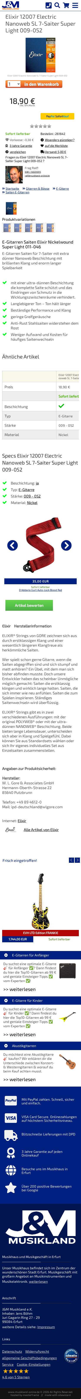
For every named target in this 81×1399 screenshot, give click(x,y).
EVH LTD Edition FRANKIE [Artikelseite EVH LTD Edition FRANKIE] (40, 933)
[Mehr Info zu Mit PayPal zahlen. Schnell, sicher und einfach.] (40, 1101)
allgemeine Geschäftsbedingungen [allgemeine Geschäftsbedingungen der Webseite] (29, 1358)
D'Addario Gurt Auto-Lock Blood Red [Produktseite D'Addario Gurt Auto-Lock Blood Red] (40, 589)
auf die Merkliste (54, 146)
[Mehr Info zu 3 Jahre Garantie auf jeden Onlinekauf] (40, 1153)
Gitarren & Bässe (37, 188)
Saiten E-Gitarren (17, 192)
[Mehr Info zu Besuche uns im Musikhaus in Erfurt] (40, 1171)
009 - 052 (32, 496)
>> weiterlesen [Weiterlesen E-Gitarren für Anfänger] (19, 989)
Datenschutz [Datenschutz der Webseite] (12, 1351)
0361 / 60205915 (33, 172)
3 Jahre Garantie (18, 146)
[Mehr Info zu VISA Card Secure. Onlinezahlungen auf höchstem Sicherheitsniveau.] (40, 1119)
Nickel (32, 502)
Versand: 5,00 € (53, 152)
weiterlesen (38, 1281)
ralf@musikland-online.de (37, 175)
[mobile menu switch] (75, 4)
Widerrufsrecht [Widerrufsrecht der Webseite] (37, 1351)
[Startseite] (9, 5)
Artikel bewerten (29, 605)
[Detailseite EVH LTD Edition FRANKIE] (40, 901)
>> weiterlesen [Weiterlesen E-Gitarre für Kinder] (19, 1034)
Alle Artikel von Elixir (41, 829)
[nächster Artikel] (66, 545)
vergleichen (15, 152)
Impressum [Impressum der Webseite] (46, 1327)
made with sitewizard (58, 1394)
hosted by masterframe (25, 1394)
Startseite (12, 188)
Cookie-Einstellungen (33, 1364)
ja (37, 483)
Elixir (22, 820)
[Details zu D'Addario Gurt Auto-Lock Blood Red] (40, 544)
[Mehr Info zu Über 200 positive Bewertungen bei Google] (40, 1188)
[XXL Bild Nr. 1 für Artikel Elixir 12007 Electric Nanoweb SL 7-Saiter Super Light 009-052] (11, 208)
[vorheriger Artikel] (12, 545)
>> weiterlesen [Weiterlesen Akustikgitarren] (19, 1079)
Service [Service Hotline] (8, 1364)
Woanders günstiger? (58, 140)
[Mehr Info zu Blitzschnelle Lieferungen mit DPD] (40, 1136)
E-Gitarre (62, 188)
